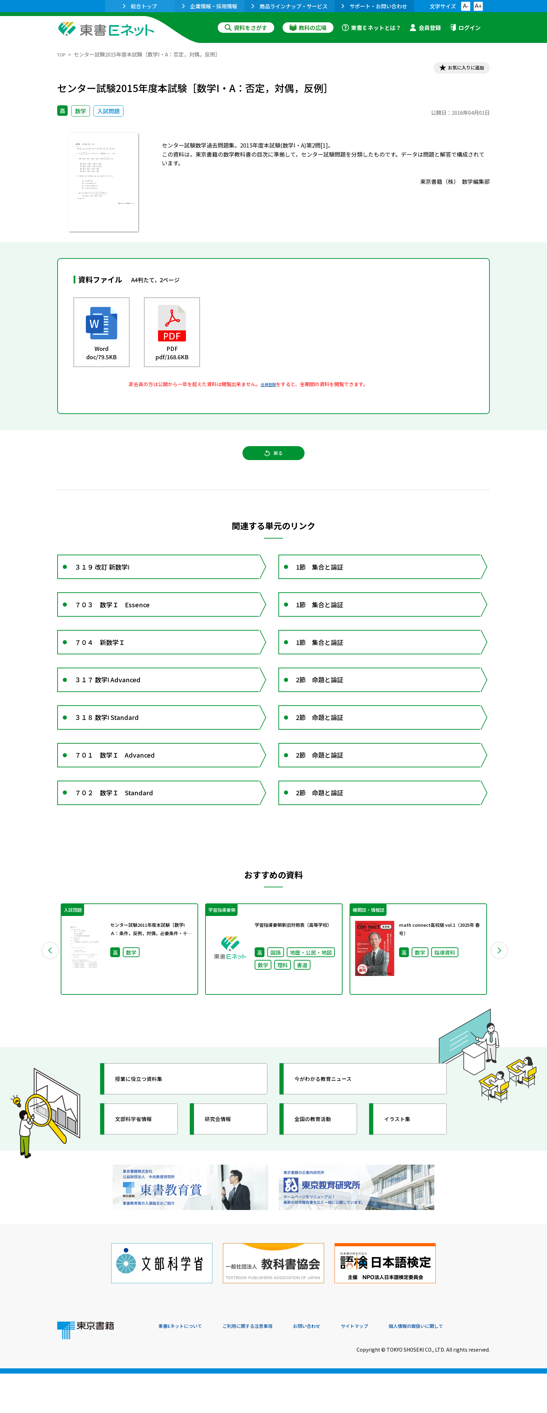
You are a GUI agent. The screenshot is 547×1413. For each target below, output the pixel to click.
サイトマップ (385, 1365)
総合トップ (140, 6)
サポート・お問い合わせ (374, 6)
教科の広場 (308, 27)
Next (500, 1000)
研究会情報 (223, 1171)
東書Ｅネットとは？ (371, 27)
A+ (478, 6)
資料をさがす (246, 27)
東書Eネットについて (185, 1365)
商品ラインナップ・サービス (290, 6)
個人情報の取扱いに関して (456, 1365)
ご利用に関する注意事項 (263, 1365)
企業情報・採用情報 (209, 6)
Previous (47, 1000)
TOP (62, 54)
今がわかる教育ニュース (332, 1131)
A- (466, 6)
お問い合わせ (331, 1365)
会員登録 (425, 27)
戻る (273, 461)
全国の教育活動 (320, 1171)
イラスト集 (403, 1171)
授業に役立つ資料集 (146, 1131)
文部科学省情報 (140, 1171)
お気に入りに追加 (459, 69)
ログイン (465, 27)
